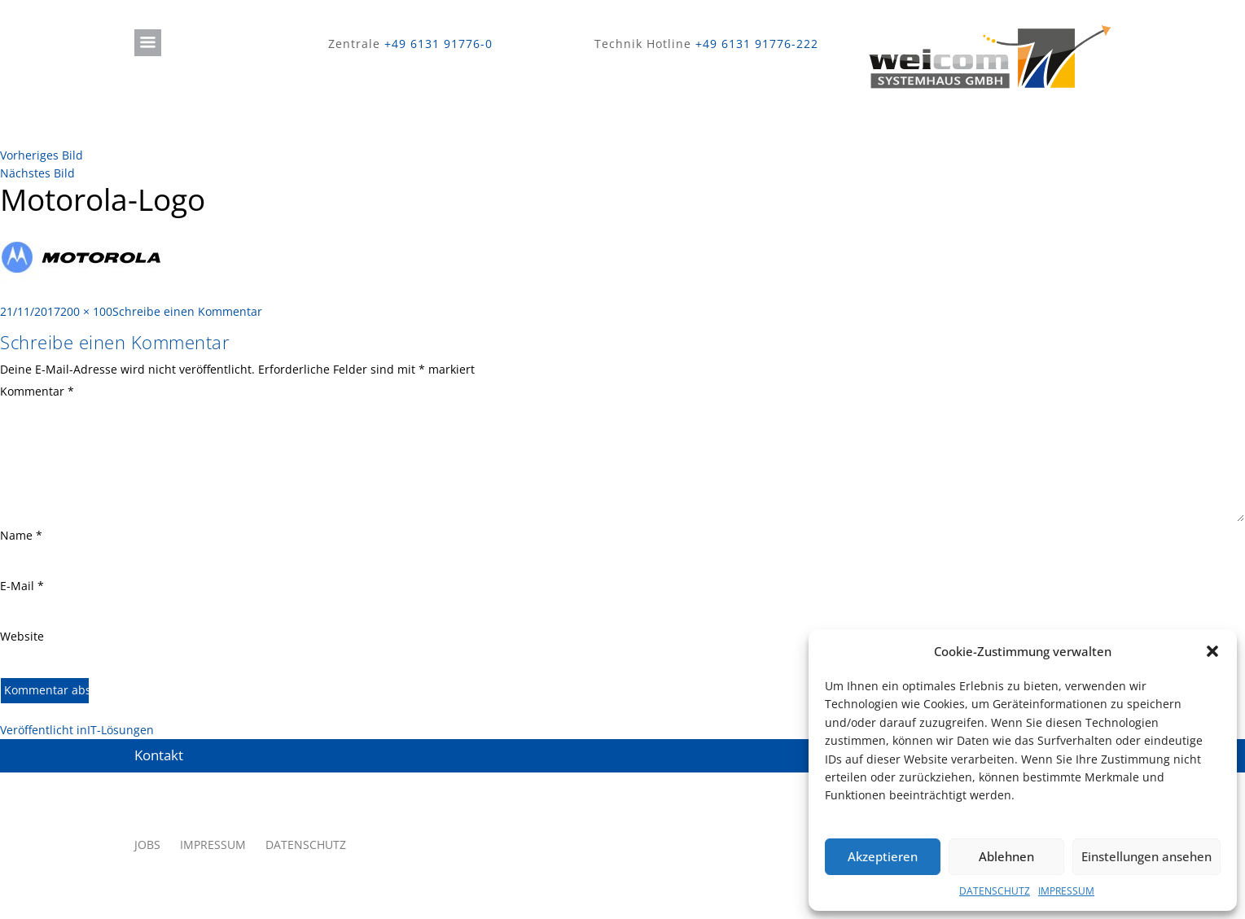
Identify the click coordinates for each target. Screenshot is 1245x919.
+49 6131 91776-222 (756, 43)
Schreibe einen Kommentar (187, 311)
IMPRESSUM (1066, 891)
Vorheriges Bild (41, 155)
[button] (1212, 651)
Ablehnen (1006, 856)
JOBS (147, 844)
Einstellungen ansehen (1146, 856)
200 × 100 (86, 311)
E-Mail (22, 585)
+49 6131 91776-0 (438, 43)
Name (21, 535)
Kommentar (37, 391)
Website (22, 636)
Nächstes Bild (37, 173)
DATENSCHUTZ (994, 891)
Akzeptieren (883, 856)
